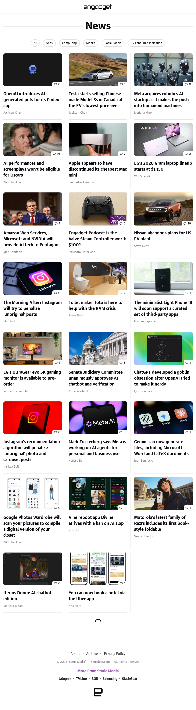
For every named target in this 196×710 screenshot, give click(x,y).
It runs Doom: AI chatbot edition (27, 596)
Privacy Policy (114, 654)
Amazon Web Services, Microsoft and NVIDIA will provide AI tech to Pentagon (30, 239)
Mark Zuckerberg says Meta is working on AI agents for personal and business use (97, 448)
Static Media (77, 661)
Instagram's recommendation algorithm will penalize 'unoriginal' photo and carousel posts (31, 451)
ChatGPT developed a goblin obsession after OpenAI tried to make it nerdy (162, 378)
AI (35, 43)
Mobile (90, 43)
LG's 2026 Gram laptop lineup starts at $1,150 (163, 166)
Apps (49, 43)
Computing (69, 43)
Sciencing (110, 679)
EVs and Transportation (146, 43)
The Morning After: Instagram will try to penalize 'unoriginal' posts (32, 309)
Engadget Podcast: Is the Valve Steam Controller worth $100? (97, 239)
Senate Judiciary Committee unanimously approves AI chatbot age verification (96, 378)
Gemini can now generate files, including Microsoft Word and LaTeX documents (161, 448)
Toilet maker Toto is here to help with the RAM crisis (95, 306)
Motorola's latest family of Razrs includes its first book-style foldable (161, 523)
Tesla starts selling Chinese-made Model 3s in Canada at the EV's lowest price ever (96, 100)
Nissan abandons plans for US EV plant (162, 236)
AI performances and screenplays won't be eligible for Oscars (31, 169)
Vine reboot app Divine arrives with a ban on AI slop (96, 520)
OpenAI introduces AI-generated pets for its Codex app (31, 100)
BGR (95, 679)
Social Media (113, 43)
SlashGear (129, 679)
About (75, 654)
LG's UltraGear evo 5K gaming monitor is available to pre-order (32, 378)
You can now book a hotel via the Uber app (97, 596)
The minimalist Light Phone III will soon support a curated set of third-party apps (163, 309)
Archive (92, 654)
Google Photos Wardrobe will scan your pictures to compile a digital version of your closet (32, 526)
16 (58, 153)
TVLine (81, 679)
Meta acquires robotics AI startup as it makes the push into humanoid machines (161, 100)
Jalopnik (65, 679)
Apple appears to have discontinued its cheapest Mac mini (98, 169)
